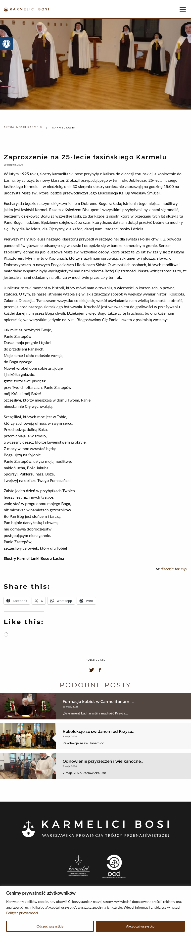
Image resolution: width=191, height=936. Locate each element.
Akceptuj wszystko (140, 926)
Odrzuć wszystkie (50, 926)
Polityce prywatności (22, 913)
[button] (6, 43)
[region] (95, 911)
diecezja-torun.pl (174, 568)
